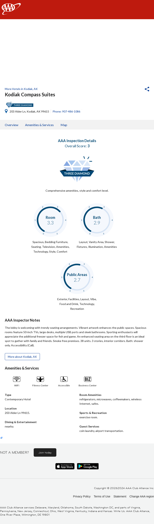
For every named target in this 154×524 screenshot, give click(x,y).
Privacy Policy (81, 496)
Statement (119, 496)
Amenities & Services (39, 125)
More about (22, 356)
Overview (11, 125)
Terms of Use (102, 496)
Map (64, 125)
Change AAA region (142, 496)
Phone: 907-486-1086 (66, 111)
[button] (136, 89)
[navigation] (77, 9)
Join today (45, 452)
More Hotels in (21, 89)
